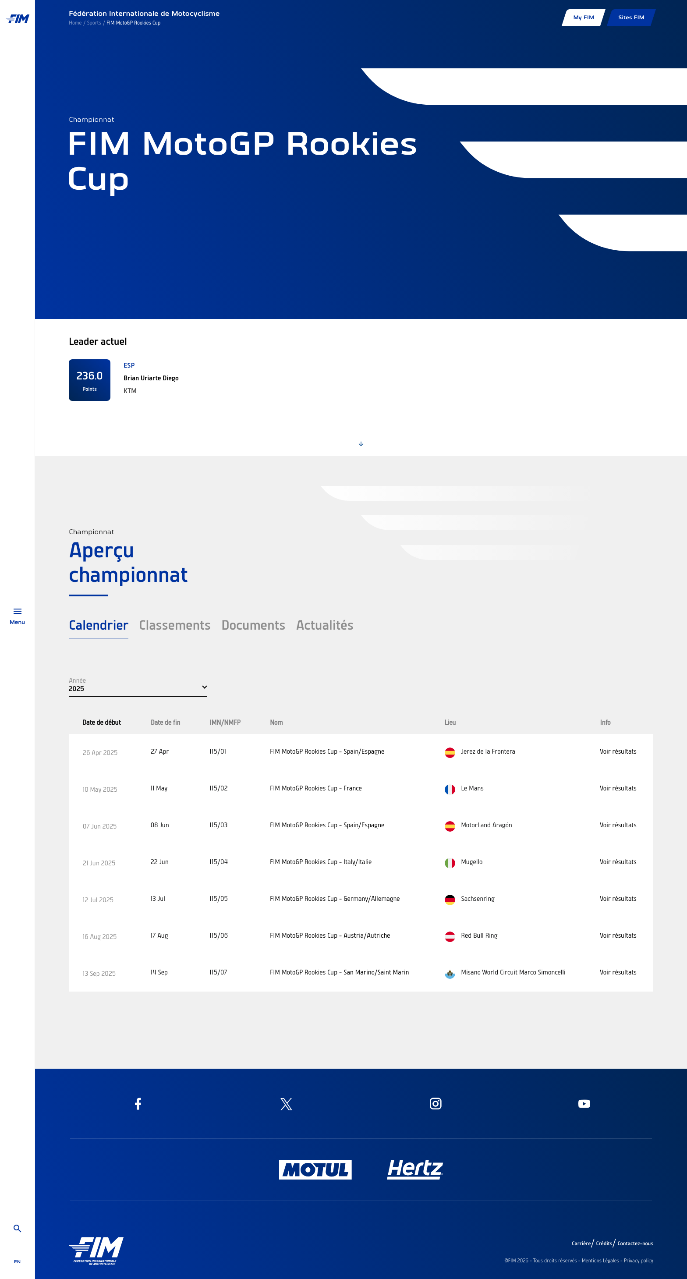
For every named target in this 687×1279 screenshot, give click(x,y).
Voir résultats (618, 751)
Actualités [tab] (324, 624)
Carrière (581, 1243)
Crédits (604, 1243)
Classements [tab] (175, 624)
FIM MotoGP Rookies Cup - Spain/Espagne (327, 751)
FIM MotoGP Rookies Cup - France (316, 787)
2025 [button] (76, 688)
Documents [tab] (253, 624)
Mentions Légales (600, 1260)
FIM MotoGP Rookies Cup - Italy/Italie (321, 861)
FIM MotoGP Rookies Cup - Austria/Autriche (330, 935)
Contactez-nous (635, 1243)
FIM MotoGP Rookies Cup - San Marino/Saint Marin (339, 971)
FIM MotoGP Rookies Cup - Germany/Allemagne (335, 898)
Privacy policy (638, 1260)
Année (77, 680)
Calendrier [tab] (98, 624)
